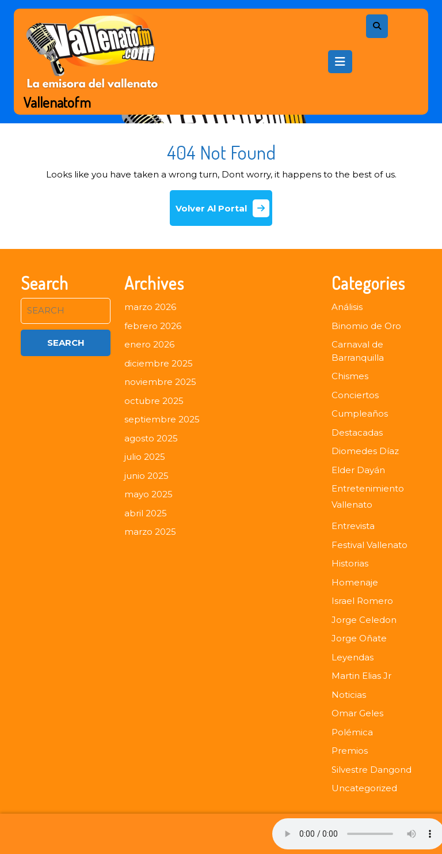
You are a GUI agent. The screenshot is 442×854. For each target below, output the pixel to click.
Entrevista (353, 525)
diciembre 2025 (158, 363)
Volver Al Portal (224, 212)
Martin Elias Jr (361, 675)
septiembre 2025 (162, 419)
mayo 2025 (148, 494)
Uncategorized (364, 788)
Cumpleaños (360, 413)
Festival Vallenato (369, 544)
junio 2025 (146, 475)
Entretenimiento (368, 488)
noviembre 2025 (160, 381)
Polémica (352, 732)
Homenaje (355, 582)
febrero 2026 (152, 325)
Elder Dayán (358, 469)
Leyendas (353, 657)
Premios (350, 750)
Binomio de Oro (366, 325)
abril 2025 (145, 513)
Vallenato (352, 504)
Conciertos (355, 395)
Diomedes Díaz (365, 450)
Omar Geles (357, 713)
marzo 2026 (150, 306)
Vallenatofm (57, 102)
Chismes (350, 376)
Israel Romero (362, 600)
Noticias (349, 694)
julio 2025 (144, 456)
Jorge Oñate (359, 638)
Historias (350, 563)
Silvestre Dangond (371, 769)
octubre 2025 (154, 400)
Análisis (347, 306)
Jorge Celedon (364, 619)
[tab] (340, 61)
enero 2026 (149, 344)
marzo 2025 (150, 531)
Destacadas (357, 432)
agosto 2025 (151, 438)
